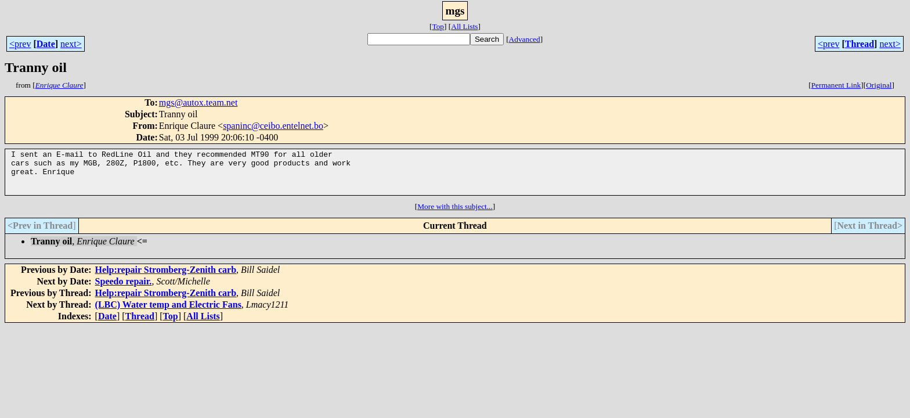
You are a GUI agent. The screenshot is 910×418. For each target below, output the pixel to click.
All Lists (464, 26)
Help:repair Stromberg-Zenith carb (166, 278)
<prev (20, 44)
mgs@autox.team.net (198, 102)
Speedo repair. (123, 290)
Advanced (524, 39)
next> (71, 44)
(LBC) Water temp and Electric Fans (168, 313)
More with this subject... (455, 215)
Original (878, 85)
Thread (859, 44)
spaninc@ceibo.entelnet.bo (273, 126)
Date (46, 44)
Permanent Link (836, 85)
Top (438, 26)
